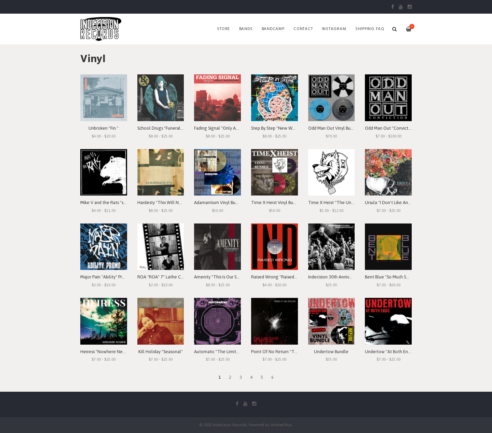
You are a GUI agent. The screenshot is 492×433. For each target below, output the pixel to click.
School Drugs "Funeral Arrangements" (174, 128)
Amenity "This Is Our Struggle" (223, 276)
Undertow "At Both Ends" (389, 351)
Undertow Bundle (331, 351)
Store (223, 29)
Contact (303, 29)
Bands (246, 29)
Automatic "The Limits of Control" (227, 351)
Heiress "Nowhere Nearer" (106, 351)
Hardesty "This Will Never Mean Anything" (178, 202)
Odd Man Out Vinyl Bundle (333, 128)
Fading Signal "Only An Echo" (222, 128)
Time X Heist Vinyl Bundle (276, 202)
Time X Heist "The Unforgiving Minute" (346, 202)
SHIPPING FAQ (369, 29)
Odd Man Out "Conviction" (390, 128)
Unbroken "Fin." (103, 128)
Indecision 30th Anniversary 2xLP (339, 276)
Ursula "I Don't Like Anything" (393, 202)
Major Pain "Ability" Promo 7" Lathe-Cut (118, 276)
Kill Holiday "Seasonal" (160, 351)
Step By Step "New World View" (282, 128)
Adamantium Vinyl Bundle (219, 202)
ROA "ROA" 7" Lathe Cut (161, 276)
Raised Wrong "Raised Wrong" (280, 276)
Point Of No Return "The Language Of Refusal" (297, 351)
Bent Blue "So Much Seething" (394, 276)
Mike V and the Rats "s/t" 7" (107, 202)
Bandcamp (273, 29)
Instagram (334, 29)
